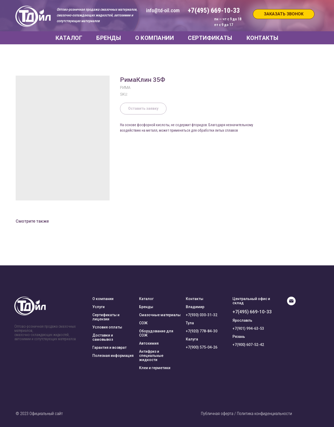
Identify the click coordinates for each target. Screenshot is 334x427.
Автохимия (149, 343)
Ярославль (242, 320)
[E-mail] (291, 304)
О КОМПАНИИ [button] (154, 38)
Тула (190, 323)
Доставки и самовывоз (102, 337)
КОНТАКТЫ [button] (263, 38)
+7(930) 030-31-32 (201, 315)
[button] (283, 14)
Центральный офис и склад (251, 301)
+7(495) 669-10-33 (252, 311)
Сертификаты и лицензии (106, 317)
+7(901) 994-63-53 (248, 328)
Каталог (146, 299)
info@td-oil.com (163, 10)
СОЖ (143, 323)
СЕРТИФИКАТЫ (210, 38)
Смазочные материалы (160, 315)
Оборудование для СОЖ (156, 333)
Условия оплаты (107, 327)
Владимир (195, 307)
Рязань (238, 336)
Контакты (194, 299)
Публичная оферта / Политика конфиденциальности (246, 413)
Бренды (146, 307)
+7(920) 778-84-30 (201, 331)
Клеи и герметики (154, 368)
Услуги (98, 307)
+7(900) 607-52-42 (248, 345)
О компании (103, 299)
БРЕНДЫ (108, 38)
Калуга (192, 339)
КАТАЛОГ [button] (69, 38)
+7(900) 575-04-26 (201, 347)
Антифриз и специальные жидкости (151, 355)
